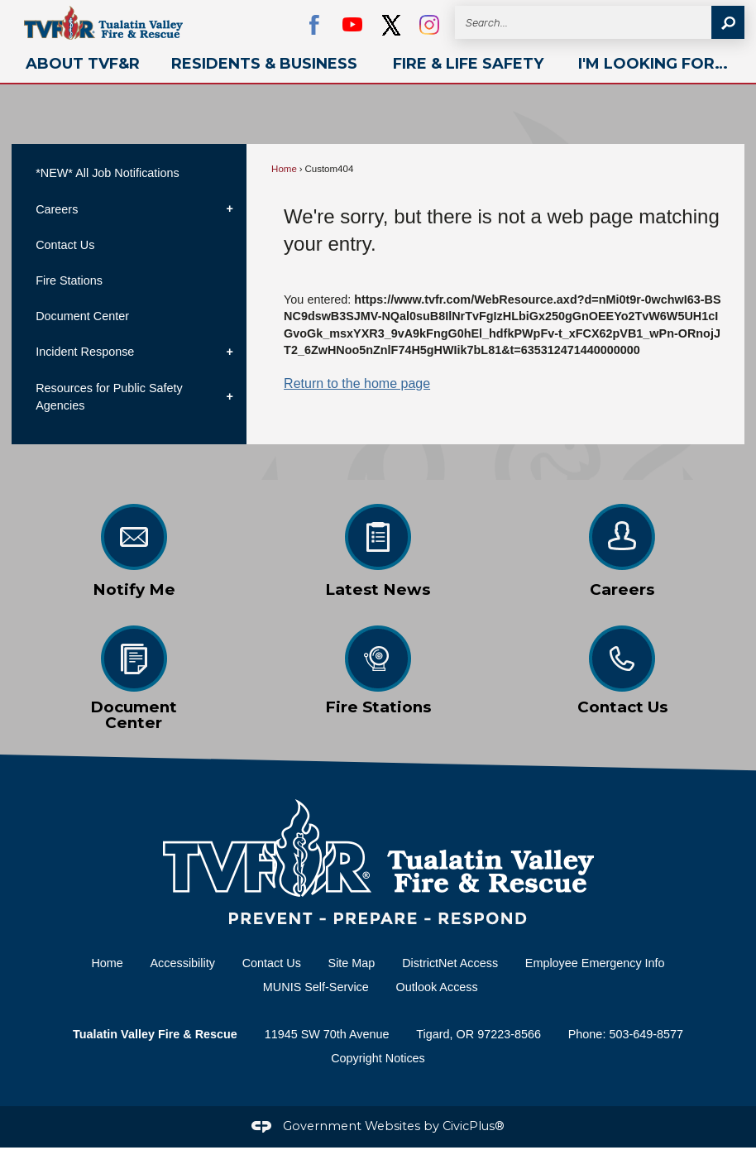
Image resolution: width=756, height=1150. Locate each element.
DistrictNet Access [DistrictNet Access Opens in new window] (450, 963)
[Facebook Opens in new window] (314, 25)
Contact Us (65, 245)
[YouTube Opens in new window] (352, 25)
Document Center (82, 316)
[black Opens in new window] (391, 25)
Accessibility (183, 963)
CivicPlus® (474, 1126)
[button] (727, 22)
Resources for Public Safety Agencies (109, 397)
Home (284, 169)
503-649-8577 (646, 1034)
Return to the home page (357, 383)
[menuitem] (83, 64)
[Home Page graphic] (378, 862)
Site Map (352, 963)
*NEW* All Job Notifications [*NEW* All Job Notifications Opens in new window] (107, 173)
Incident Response (85, 351)
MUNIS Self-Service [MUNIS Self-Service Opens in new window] (316, 987)
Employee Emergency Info (595, 963)
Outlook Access (437, 987)
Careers (57, 209)
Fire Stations (69, 280)
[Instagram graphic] (429, 25)
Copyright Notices (378, 1058)
